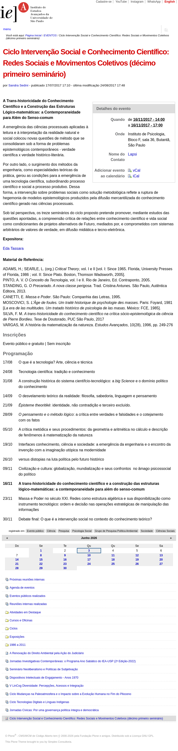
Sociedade (147, 530)
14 (17, 559)
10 (89, 555)
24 (89, 564)
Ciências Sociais (165, 530)
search (165, 29)
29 (41, 568)
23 (65, 564)
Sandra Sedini (18, 85)
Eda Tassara (13, 248)
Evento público (35, 530)
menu (7, 29)
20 (161, 559)
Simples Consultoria (59, 741)
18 (113, 559)
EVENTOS (50, 35)
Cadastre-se (104, 1)
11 (113, 555)
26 (137, 564)
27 (161, 564)
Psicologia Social (82, 530)
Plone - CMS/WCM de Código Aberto (30, 735)
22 (41, 564)
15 (41, 559)
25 (113, 564)
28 (17, 568)
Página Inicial (33, 35)
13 (161, 555)
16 (65, 559)
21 (17, 564)
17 (89, 559)
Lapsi (132, 154)
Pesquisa (64, 530)
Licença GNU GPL (142, 735)
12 (137, 555)
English (169, 1)
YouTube (121, 1)
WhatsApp (154, 1)
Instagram (137, 1)
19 (137, 559)
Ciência (51, 530)
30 (65, 568)
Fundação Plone (89, 735)
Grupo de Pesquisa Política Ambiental (116, 530)
